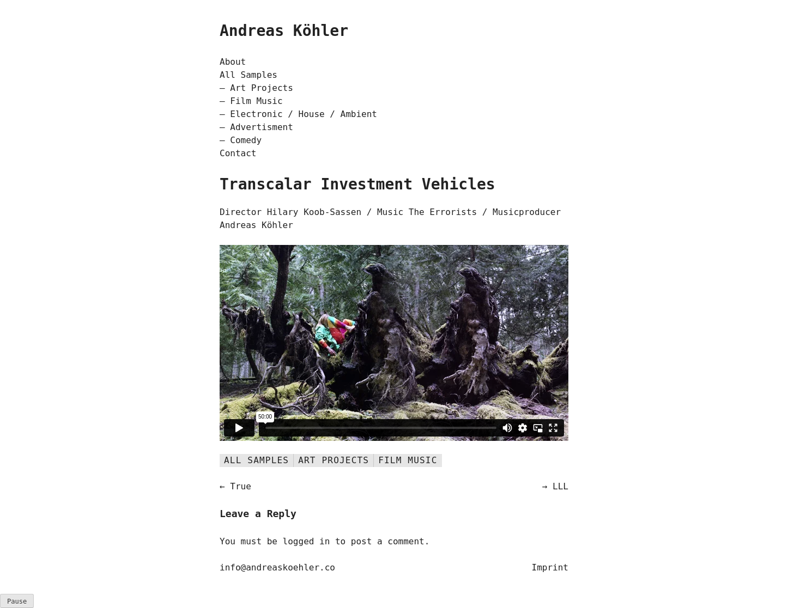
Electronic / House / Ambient (303, 114)
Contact (238, 153)
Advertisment (261, 127)
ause (17, 601)
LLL (560, 486)
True (240, 486)
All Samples (248, 75)
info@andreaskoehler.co (277, 567)
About (233, 62)
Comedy (246, 140)
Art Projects (261, 88)
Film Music (256, 101)
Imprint (550, 567)
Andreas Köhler (284, 31)
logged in (306, 541)
